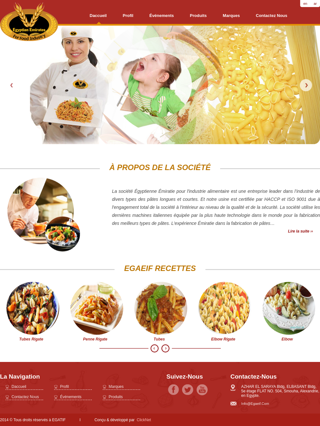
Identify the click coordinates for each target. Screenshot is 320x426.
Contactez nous (271, 15)
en (305, 3)
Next (306, 85)
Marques (231, 15)
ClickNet (144, 420)
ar (315, 3)
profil (128, 15)
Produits (198, 15)
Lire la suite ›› (300, 231)
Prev (12, 85)
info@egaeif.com (255, 404)
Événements (161, 15)
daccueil (98, 15)
